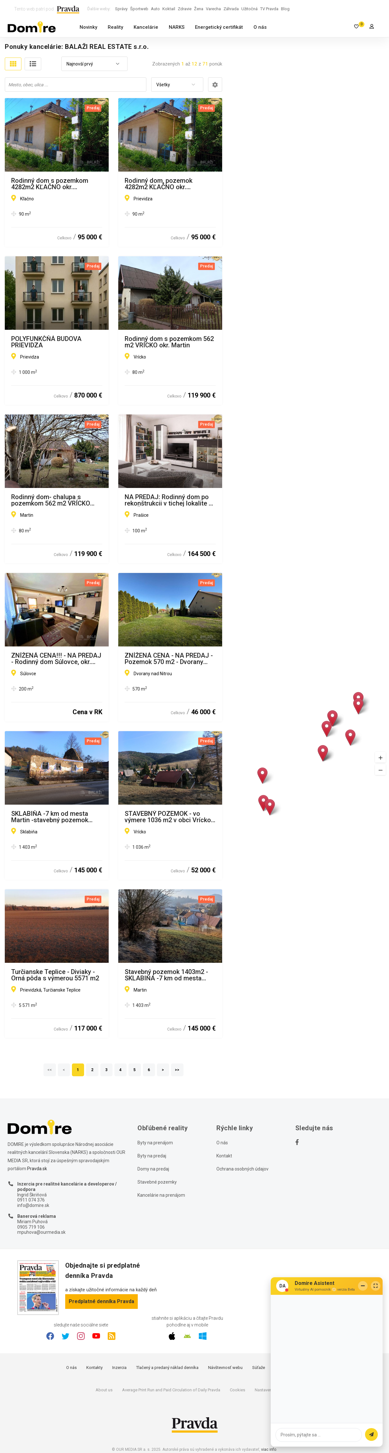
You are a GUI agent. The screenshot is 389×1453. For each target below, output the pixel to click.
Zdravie (184, 8)
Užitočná (249, 8)
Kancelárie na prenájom (161, 1195)
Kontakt (224, 1155)
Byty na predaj (151, 1155)
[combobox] (94, 64)
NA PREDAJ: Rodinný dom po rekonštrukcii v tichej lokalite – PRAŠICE (169, 500)
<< (49, 1070)
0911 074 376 (31, 1199)
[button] (380, 757)
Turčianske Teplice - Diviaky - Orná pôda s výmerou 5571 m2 (55, 975)
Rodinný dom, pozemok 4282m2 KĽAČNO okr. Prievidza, (158, 183)
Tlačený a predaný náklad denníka (167, 1367)
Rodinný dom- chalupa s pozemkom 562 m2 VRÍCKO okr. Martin (50, 500)
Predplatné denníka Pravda (101, 1301)
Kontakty (94, 1367)
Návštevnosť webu (225, 1367)
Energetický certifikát (219, 27)
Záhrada (231, 8)
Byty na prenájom (155, 1142)
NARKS (176, 27)
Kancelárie (146, 27)
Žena (198, 8)
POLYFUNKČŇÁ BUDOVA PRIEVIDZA (46, 342)
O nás (260, 27)
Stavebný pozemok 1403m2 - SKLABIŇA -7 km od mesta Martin (166, 975)
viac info (268, 1449)
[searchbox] (76, 84)
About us (104, 1389)
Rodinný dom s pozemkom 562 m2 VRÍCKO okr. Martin (169, 342)
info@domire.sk (33, 1205)
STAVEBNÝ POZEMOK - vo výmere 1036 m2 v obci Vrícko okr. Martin (168, 816)
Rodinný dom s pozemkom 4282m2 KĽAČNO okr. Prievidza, (49, 183)
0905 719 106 (31, 1227)
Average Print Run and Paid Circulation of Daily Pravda (171, 1389)
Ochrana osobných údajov (242, 1168)
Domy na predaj (153, 1168)
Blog (285, 8)
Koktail (168, 8)
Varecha (213, 8)
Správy (121, 8)
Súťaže (258, 1367)
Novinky (88, 27)
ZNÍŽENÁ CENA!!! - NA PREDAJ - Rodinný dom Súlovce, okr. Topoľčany (56, 658)
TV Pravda (269, 8)
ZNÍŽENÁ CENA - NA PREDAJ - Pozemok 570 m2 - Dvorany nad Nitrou (169, 658)
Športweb (139, 8)
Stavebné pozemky (157, 1182)
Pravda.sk (37, 1168)
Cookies (237, 1389)
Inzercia (119, 1367)
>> (177, 1070)
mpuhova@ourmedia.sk (41, 1232)
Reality (115, 27)
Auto (155, 8)
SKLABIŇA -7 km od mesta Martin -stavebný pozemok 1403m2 (49, 816)
